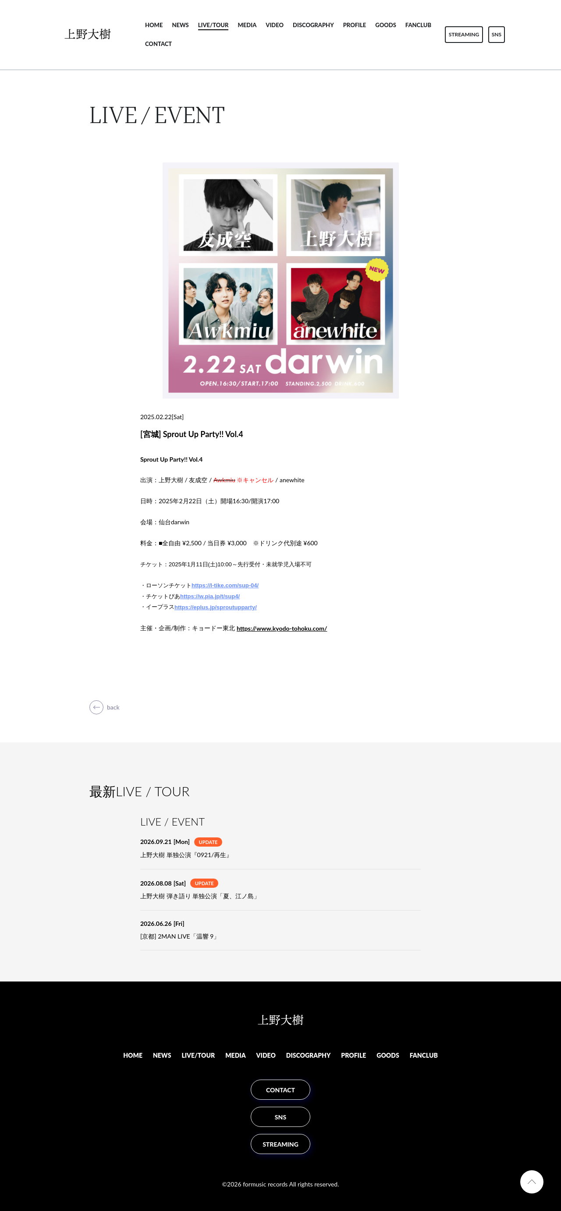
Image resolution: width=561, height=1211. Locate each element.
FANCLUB (418, 24)
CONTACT (158, 43)
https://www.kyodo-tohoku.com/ (282, 628)
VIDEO (275, 24)
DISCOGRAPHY (313, 24)
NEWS (180, 24)
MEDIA (247, 24)
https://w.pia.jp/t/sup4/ (210, 596)
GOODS (385, 24)
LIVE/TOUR (213, 24)
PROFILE (354, 24)
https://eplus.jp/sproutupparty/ (215, 607)
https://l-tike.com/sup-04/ (225, 585)
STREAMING (464, 34)
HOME (154, 24)
